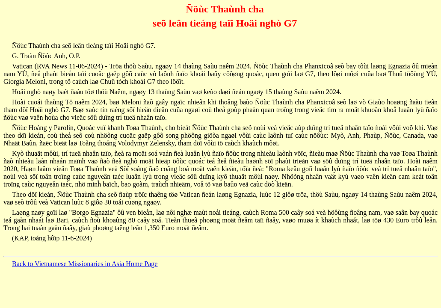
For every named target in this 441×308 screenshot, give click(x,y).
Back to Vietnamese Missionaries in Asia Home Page (84, 263)
